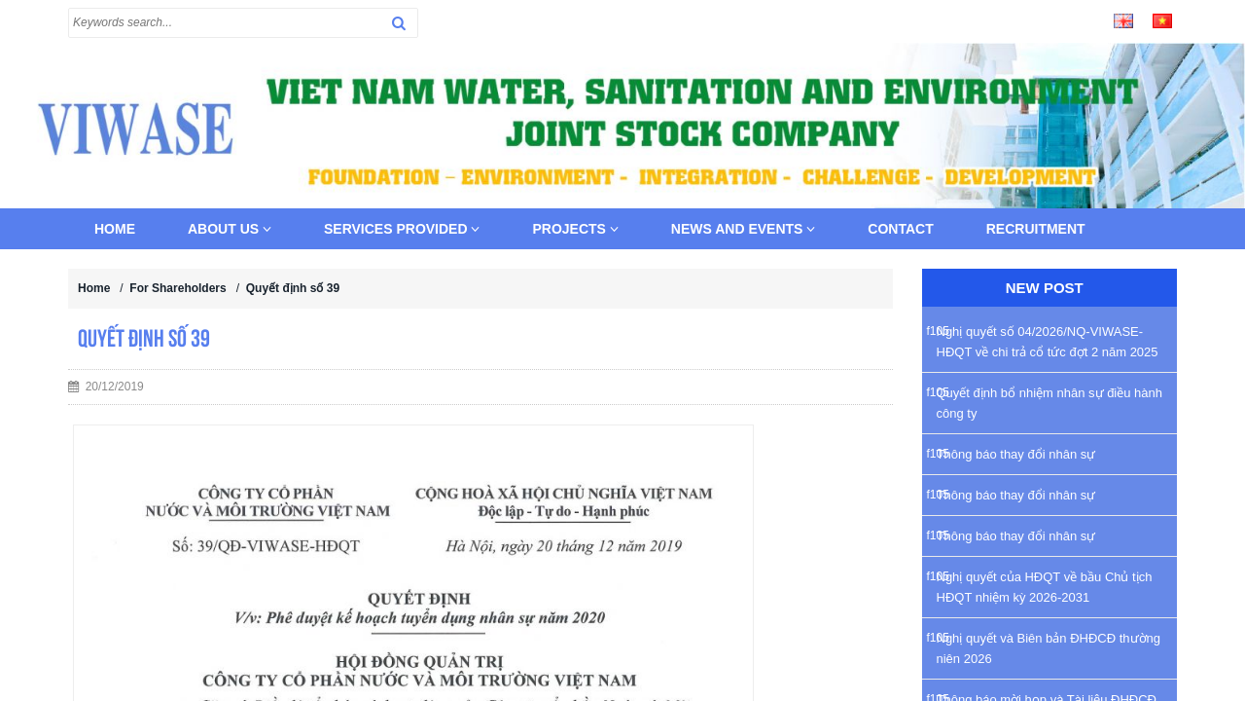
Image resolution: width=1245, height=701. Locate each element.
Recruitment (1035, 229)
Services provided (402, 229)
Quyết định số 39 (292, 288)
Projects (575, 229)
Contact (900, 229)
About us (229, 229)
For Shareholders (177, 288)
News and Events (743, 229)
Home (114, 229)
